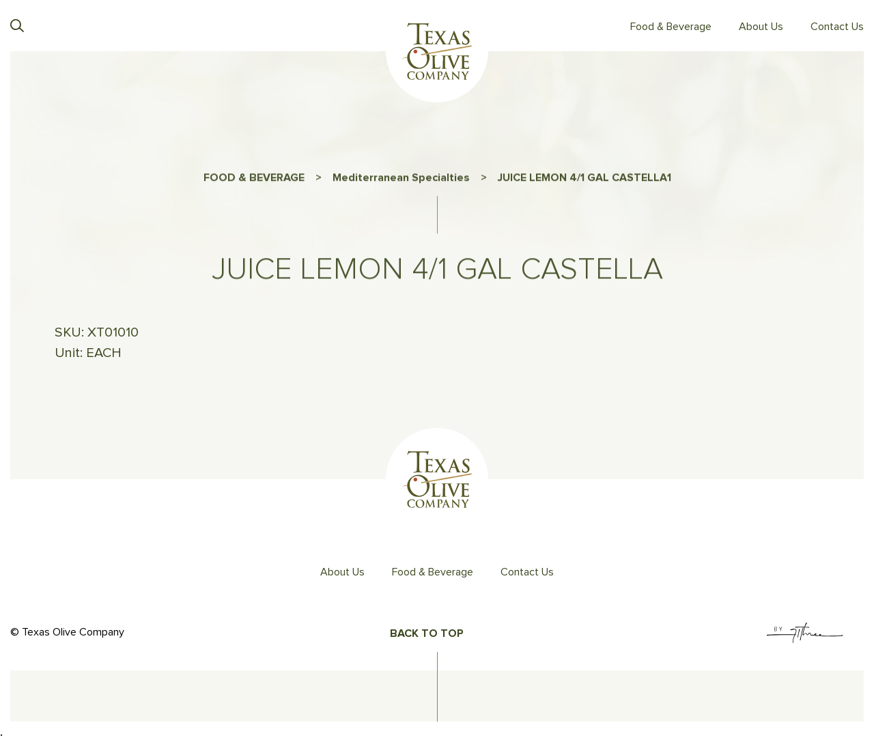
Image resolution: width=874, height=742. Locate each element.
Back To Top (427, 633)
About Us (761, 26)
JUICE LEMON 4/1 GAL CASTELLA (582, 180)
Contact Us (837, 26)
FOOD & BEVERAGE (254, 180)
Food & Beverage (670, 26)
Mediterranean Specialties (401, 180)
